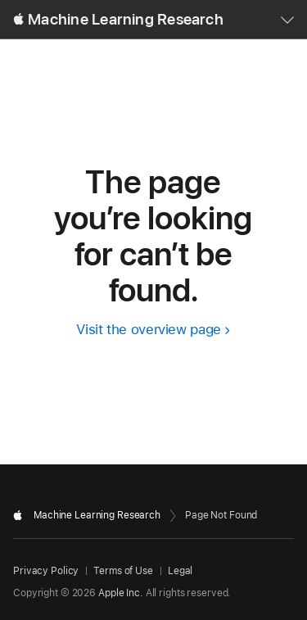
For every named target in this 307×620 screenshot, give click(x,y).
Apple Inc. (120, 593)
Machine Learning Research (125, 19)
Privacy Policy (46, 571)
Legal (180, 571)
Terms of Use (123, 571)
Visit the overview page (148, 329)
